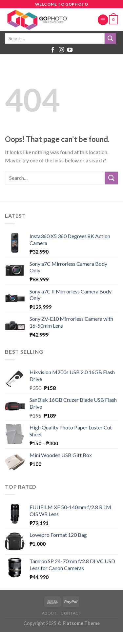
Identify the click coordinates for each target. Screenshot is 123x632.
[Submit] (110, 38)
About (49, 613)
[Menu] (103, 19)
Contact (71, 613)
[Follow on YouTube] (69, 50)
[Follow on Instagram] (61, 50)
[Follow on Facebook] (52, 50)
